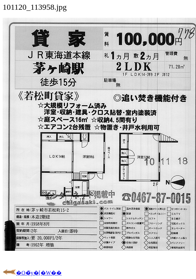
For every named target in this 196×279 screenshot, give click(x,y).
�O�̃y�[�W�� (32, 273)
